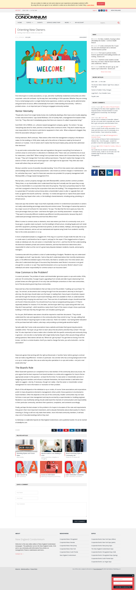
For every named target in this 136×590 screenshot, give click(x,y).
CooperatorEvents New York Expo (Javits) (103, 561)
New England (116, 10)
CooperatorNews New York (68, 568)
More (67, 22)
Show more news (106, 79)
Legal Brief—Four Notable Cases (101, 100)
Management (83, 41)
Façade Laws (95, 103)
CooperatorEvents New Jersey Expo (101, 564)
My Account (79, 22)
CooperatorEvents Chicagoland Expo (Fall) (103, 571)
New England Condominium (68, 574)
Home (20, 22)
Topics (28, 22)
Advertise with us (25, 588)
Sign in (95, 10)
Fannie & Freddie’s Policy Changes (101, 97)
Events (39, 22)
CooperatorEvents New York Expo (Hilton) (103, 558)
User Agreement (98, 588)
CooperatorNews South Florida (69, 571)
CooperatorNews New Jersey (68, 564)
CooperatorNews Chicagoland (68, 558)
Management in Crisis (109, 133)
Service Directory (53, 22)
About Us (17, 588)
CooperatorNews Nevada (67, 561)
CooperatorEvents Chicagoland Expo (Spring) (104, 574)
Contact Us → (19, 573)
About (17, 552)
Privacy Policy (33, 588)
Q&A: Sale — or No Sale (29, 10)
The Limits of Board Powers (111, 114)
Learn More (90, 5)
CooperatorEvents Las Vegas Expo (101, 580)
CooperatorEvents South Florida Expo (102, 577)
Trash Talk (104, 125)
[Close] (101, 3)
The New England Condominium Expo (102, 568)
